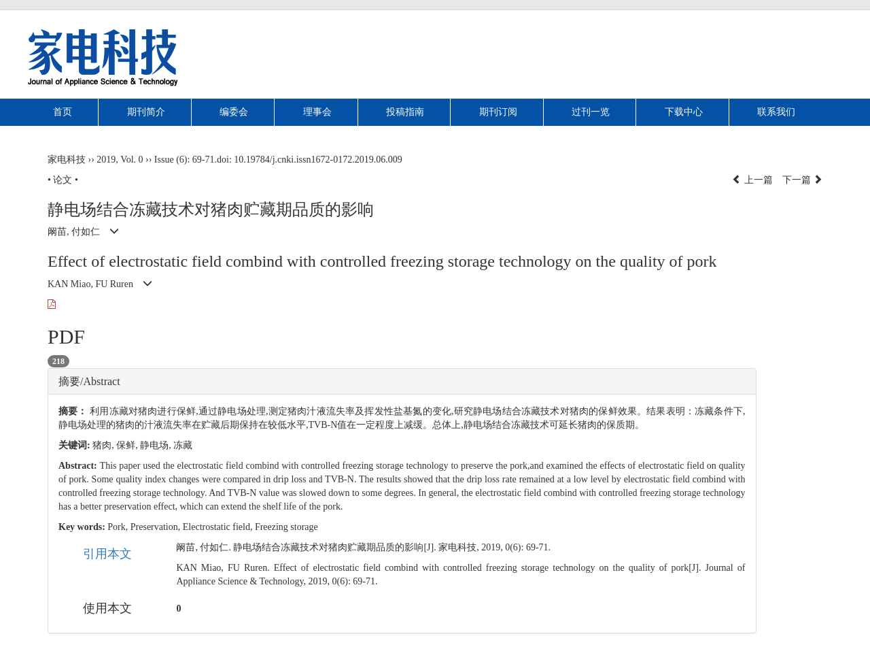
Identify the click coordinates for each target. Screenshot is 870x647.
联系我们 (776, 112)
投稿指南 (405, 112)
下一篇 (802, 180)
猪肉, (104, 445)
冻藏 (182, 445)
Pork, (118, 527)
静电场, (156, 445)
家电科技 (67, 159)
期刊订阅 (498, 112)
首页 (62, 112)
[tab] (402, 382)
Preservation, (156, 527)
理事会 (317, 112)
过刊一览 (591, 112)
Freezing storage (286, 527)
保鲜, (128, 445)
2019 (106, 159)
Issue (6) (171, 159)
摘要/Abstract (89, 381)
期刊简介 (146, 112)
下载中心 (684, 112)
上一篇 (752, 180)
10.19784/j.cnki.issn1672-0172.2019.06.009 (318, 159)
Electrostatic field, (219, 527)
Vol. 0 (131, 159)
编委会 (234, 112)
